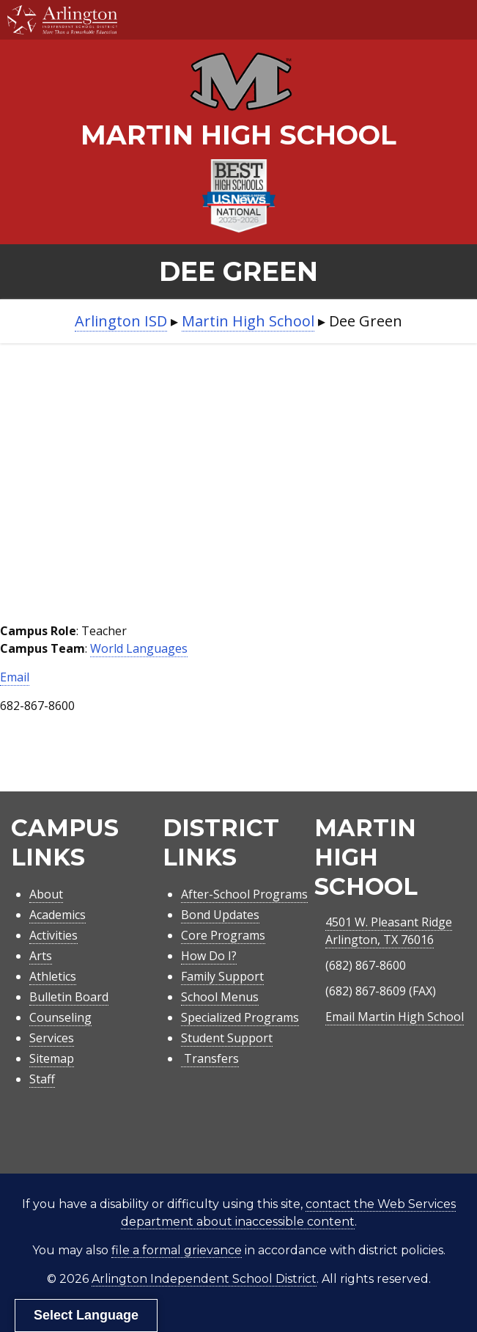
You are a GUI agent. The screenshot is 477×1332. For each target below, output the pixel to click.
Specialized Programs (240, 1017)
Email (14, 677)
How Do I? (209, 956)
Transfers (210, 1058)
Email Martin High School (394, 1017)
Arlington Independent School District (204, 1279)
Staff (42, 1079)
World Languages (139, 648)
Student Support (227, 1038)
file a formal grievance (176, 1250)
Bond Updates (220, 915)
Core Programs (223, 935)
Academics (57, 915)
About (46, 894)
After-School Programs (244, 894)
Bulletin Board (68, 997)
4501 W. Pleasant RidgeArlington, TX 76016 (388, 931)
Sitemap (51, 1058)
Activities (53, 935)
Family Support (222, 976)
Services (51, 1038)
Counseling (60, 1017)
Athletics (52, 976)
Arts (40, 956)
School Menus (220, 997)
